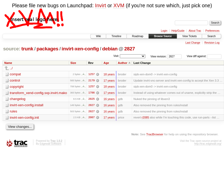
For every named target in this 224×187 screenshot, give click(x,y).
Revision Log (212, 42)
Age (106, 62)
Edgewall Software (50, 144)
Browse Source (163, 36)
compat (15, 74)
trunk (27, 48)
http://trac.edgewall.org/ (207, 144)
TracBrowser (154, 134)
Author (122, 62)
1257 (91, 74)
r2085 (145, 117)
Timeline (116, 36)
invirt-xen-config (80, 48)
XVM (118, 5)
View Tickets (189, 36)
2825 (91, 99)
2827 (129, 48)
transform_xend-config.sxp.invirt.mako (38, 93)
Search (211, 36)
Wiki (98, 36)
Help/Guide (177, 30)
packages (47, 48)
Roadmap (137, 36)
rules (13, 111)
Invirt (100, 5)
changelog (18, 99)
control (15, 80)
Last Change (192, 42)
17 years (109, 80)
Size (73, 62)
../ (11, 68)
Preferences (213, 30)
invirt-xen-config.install (26, 105)
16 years (109, 99)
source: (11, 48)
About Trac (195, 30)
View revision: (159, 56)
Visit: (116, 56)
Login (164, 30)
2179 (91, 80)
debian (109, 48)
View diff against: (204, 56)
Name (8, 62)
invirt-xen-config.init (24, 118)
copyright (17, 87)
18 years (109, 74)
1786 (91, 93)
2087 (91, 118)
